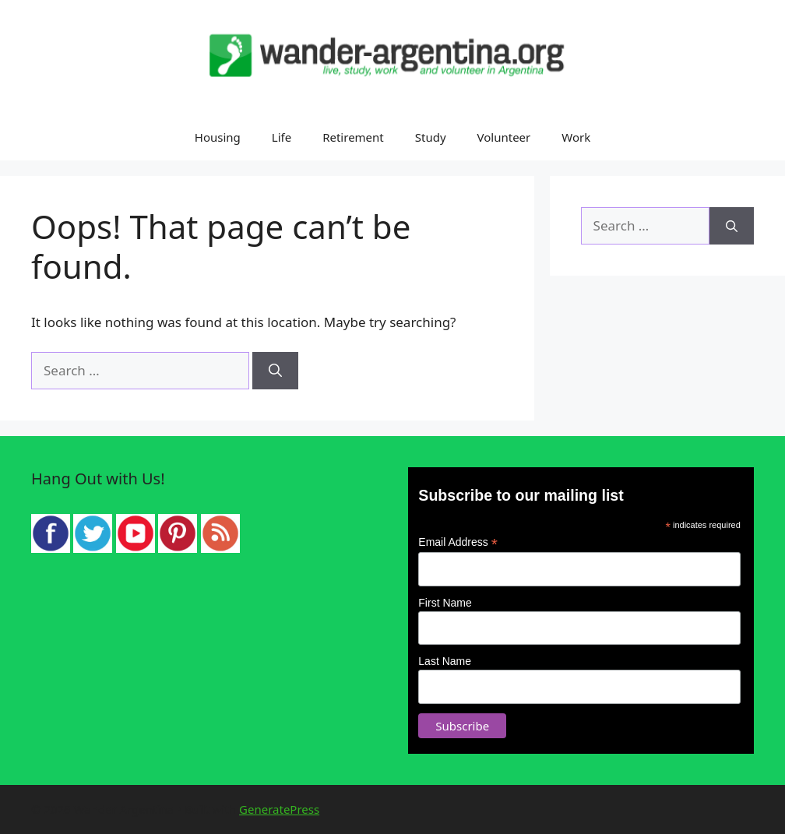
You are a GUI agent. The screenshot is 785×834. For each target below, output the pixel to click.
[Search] (275, 370)
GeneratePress (279, 809)
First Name (444, 602)
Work (575, 137)
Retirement (353, 137)
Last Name (444, 661)
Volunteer (504, 137)
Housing (218, 137)
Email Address (458, 542)
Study (430, 137)
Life (281, 137)
